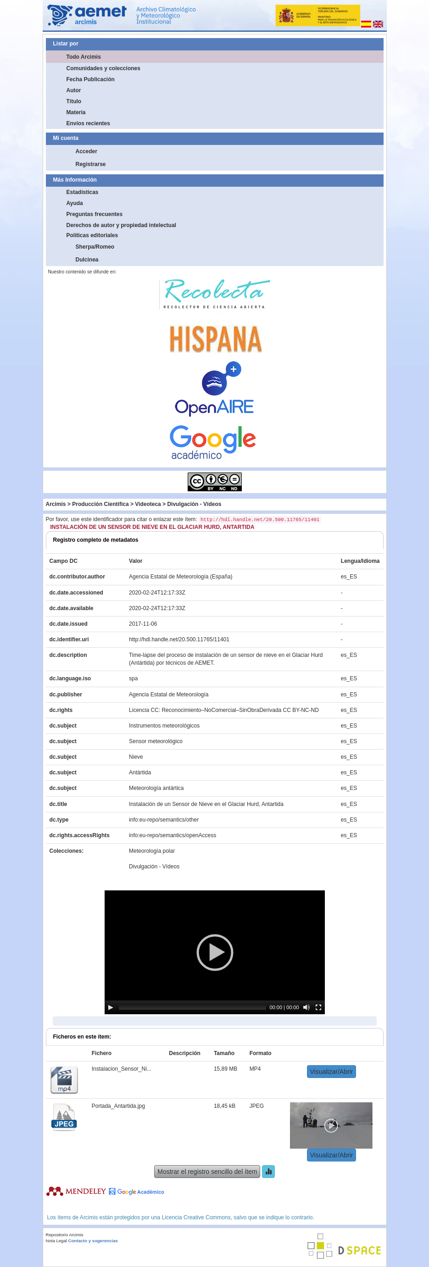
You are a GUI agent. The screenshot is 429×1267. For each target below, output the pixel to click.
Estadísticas (83, 192)
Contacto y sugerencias (93, 1240)
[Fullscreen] (318, 1007)
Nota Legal (56, 1240)
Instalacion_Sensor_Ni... (121, 1069)
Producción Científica (100, 504)
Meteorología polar (152, 851)
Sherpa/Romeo (95, 247)
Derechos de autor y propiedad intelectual (121, 225)
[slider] (192, 1007)
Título (74, 101)
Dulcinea (87, 259)
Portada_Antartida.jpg (118, 1106)
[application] (215, 952)
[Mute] (306, 1007)
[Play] (110, 1007)
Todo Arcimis (84, 57)
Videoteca (148, 504)
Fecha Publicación (91, 79)
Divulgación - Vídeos (194, 504)
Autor (74, 90)
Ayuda (75, 203)
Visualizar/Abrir (331, 1071)
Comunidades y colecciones (103, 68)
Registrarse (91, 164)
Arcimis (56, 504)
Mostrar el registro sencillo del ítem (207, 1171)
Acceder (86, 151)
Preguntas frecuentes (95, 214)
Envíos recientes (88, 123)
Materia (76, 112)
